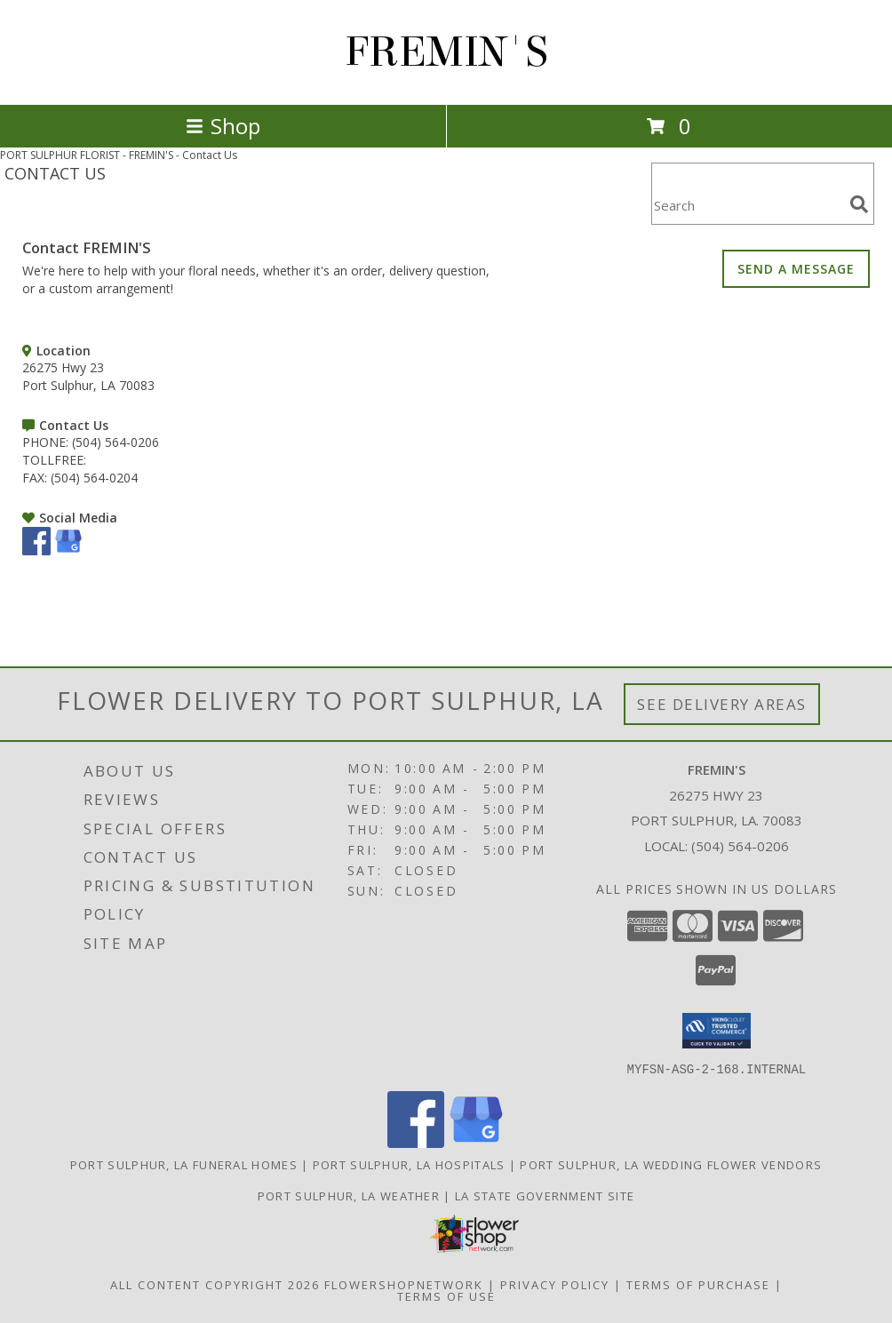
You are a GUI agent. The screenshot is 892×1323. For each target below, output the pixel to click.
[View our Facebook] (36, 550)
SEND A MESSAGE (796, 268)
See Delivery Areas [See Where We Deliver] (722, 704)
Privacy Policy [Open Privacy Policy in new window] (554, 1284)
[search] (859, 204)
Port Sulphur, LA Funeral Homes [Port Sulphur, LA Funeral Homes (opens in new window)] (184, 1164)
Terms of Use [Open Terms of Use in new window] (446, 1295)
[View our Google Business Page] (68, 550)
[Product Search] (747, 205)
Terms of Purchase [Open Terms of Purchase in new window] (698, 1284)
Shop (223, 125)
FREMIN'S (446, 52)
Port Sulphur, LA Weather (349, 1195)
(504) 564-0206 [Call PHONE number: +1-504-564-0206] (115, 442)
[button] (716, 1030)
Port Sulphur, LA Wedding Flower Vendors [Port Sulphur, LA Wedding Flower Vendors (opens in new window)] (671, 1164)
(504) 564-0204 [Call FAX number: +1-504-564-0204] (94, 477)
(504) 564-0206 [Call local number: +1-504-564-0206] (740, 846)
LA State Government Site (544, 1195)
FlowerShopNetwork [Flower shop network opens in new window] (403, 1284)
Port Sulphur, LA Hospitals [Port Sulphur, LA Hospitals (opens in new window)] (409, 1164)
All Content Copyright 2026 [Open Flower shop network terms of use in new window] (215, 1284)
